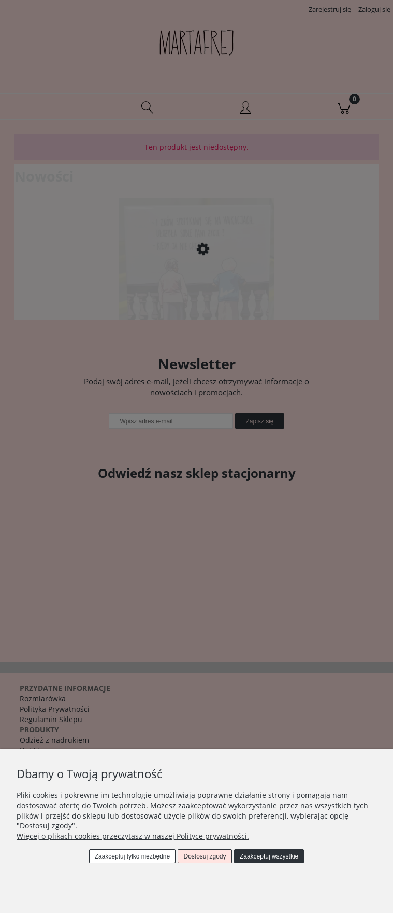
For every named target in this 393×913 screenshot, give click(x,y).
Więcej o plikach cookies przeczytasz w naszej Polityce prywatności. (133, 836)
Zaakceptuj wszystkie (269, 856)
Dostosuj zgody (205, 856)
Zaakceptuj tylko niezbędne (132, 856)
